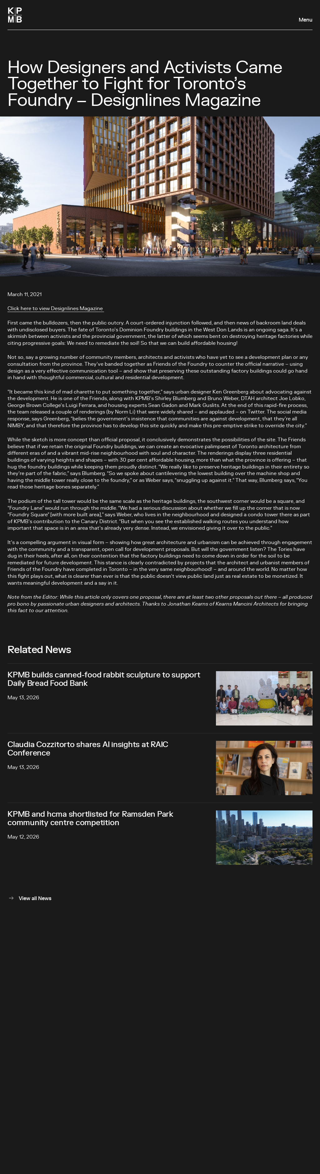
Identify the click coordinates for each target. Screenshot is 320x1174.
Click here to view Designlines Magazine (56, 308)
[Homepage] (15, 14)
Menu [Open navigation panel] (305, 19)
